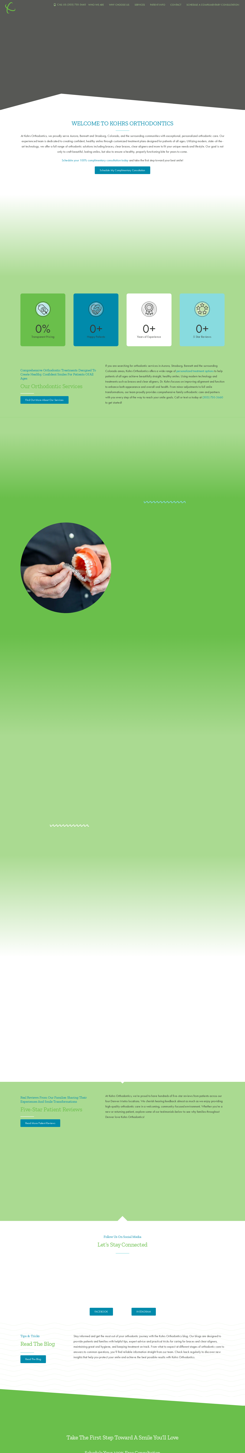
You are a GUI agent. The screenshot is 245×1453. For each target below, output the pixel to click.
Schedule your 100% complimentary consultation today (95, 160)
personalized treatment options (195, 371)
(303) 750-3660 (212, 397)
